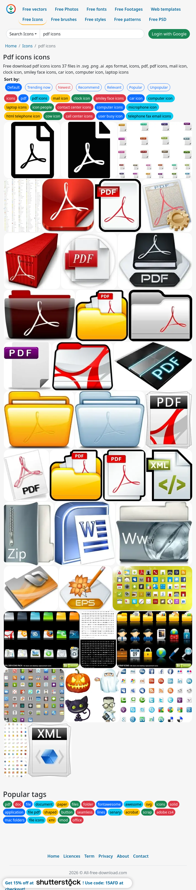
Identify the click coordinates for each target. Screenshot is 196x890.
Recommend (88, 87)
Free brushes (64, 19)
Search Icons (21, 34)
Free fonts (97, 9)
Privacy (106, 856)
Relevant (114, 87)
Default (13, 87)
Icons (27, 46)
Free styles (95, 19)
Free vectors (34, 9)
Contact (141, 856)
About (123, 856)
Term (89, 856)
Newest (64, 87)
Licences (71, 856)
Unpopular (159, 87)
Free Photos (66, 9)
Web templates (166, 9)
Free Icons (32, 19)
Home (11, 46)
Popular (135, 87)
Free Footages (129, 9)
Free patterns (127, 19)
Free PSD (157, 19)
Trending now (38, 87)
